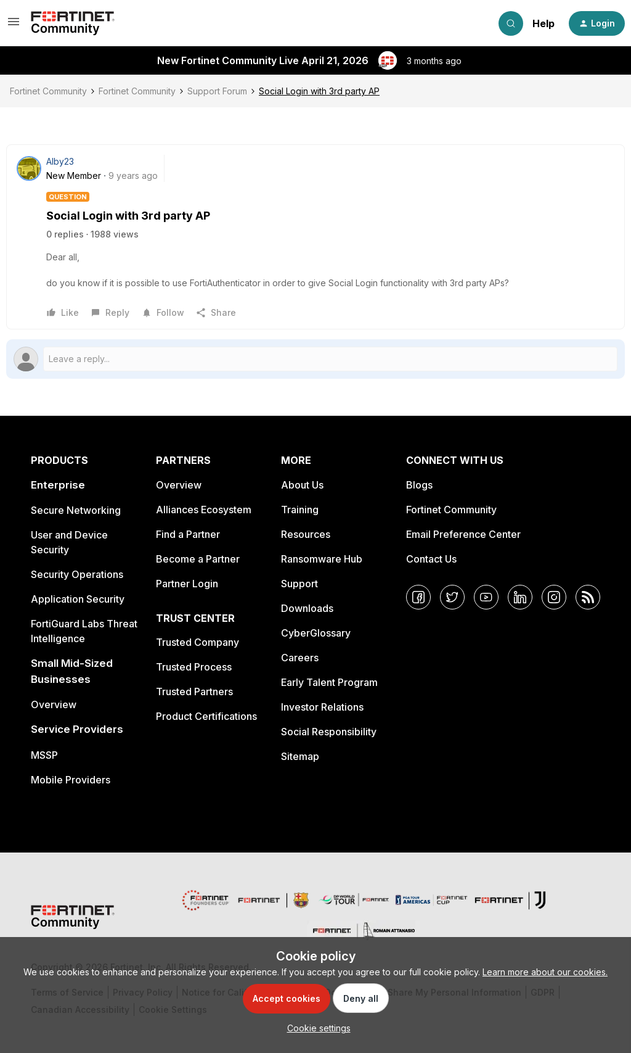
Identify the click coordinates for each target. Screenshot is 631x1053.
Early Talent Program (329, 682)
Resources (305, 534)
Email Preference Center (463, 534)
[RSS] (588, 597)
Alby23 (60, 161)
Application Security (77, 599)
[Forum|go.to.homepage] (73, 23)
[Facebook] (418, 597)
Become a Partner (198, 559)
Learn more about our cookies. (545, 972)
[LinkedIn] (520, 597)
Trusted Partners (194, 691)
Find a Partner (188, 534)
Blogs (419, 485)
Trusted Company (197, 642)
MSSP (44, 755)
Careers (300, 657)
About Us (302, 485)
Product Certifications (206, 716)
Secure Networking (76, 510)
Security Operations (77, 574)
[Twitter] (452, 597)
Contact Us (431, 559)
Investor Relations (322, 707)
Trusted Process (194, 667)
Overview (53, 704)
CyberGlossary (316, 633)
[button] (13, 25)
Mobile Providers (70, 780)
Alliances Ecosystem (203, 509)
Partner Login (187, 583)
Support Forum (217, 91)
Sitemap (300, 756)
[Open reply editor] (315, 359)
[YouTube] (486, 597)
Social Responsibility (329, 731)
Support (299, 583)
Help (543, 23)
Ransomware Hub (321, 559)
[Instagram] (554, 597)
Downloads (307, 608)
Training (300, 509)
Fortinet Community (48, 91)
